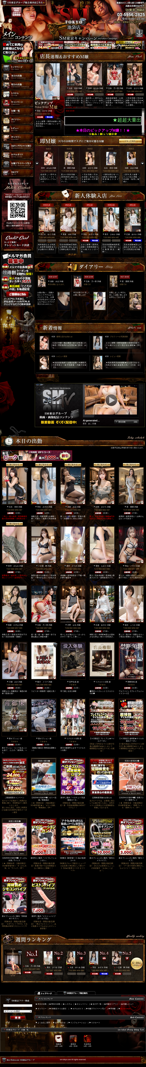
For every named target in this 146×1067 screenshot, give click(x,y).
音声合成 (72, 682)
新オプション (14, 739)
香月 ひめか (110, 234)
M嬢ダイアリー (112, 1004)
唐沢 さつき (71, 566)
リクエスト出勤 (102, 682)
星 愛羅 (67, 168)
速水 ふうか (130, 625)
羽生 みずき (42, 111)
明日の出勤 (55, 1004)
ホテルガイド (78, 1009)
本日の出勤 (42, 1004)
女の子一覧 (97, 1004)
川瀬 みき (13, 682)
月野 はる (71, 625)
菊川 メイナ (42, 682)
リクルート (95, 1023)
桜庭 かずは (13, 625)
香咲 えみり (101, 566)
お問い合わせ (60, 1023)
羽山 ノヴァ (130, 566)
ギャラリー (42, 1009)
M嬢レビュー (128, 1004)
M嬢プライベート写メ (97, 1009)
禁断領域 (131, 682)
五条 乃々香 (113, 88)
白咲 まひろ (133, 88)
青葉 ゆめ (67, 234)
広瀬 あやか (131, 234)
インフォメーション (78, 1023)
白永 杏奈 (73, 88)
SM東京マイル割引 (58, 1009)
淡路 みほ (129, 168)
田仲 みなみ (93, 88)
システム (68, 1004)
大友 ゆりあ (75, 967)
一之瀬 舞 (42, 566)
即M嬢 (112, 1009)
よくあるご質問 (44, 1023)
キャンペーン (82, 1004)
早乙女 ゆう (45, 234)
